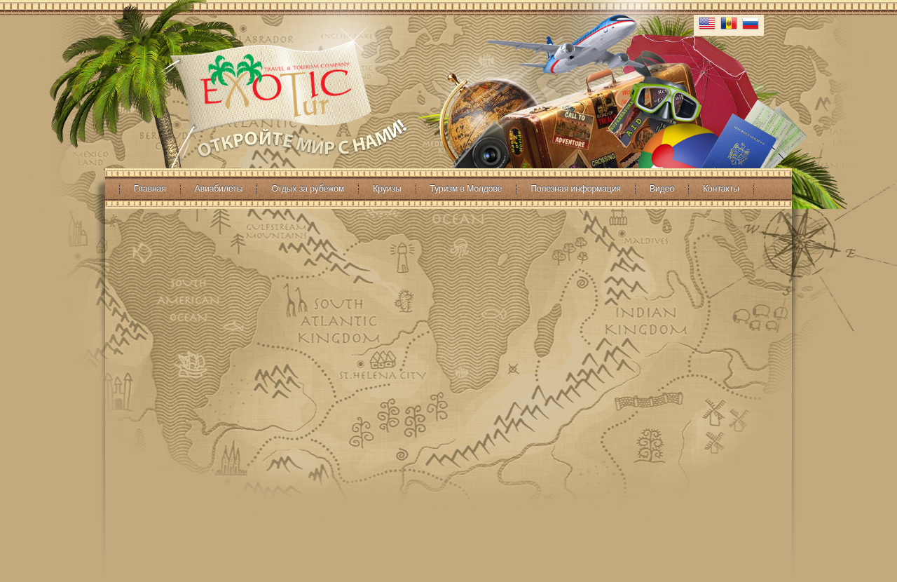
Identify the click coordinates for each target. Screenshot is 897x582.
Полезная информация (575, 189)
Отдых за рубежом (307, 189)
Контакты (721, 189)
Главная (150, 189)
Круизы (387, 189)
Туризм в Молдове (466, 189)
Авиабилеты (219, 189)
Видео (662, 189)
